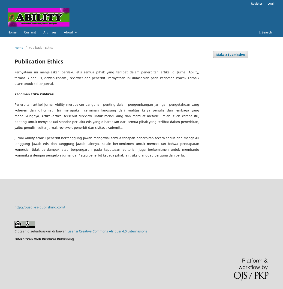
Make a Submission (230, 54)
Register (256, 3)
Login (271, 3)
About (69, 32)
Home (12, 32)
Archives (50, 32)
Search (265, 32)
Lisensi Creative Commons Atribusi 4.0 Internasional (107, 231)
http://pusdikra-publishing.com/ (40, 207)
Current (30, 32)
